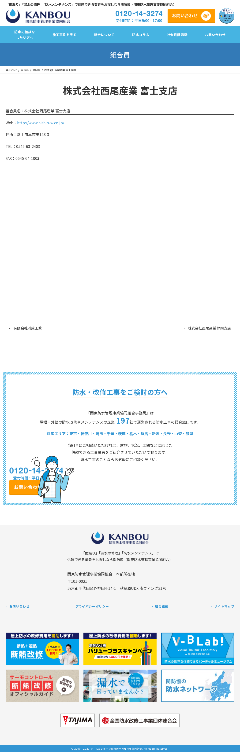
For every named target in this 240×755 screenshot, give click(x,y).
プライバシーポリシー (92, 606)
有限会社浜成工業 (28, 328)
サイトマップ (224, 606)
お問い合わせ (19, 606)
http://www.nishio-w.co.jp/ (40, 122)
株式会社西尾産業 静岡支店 (209, 328)
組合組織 (161, 606)
